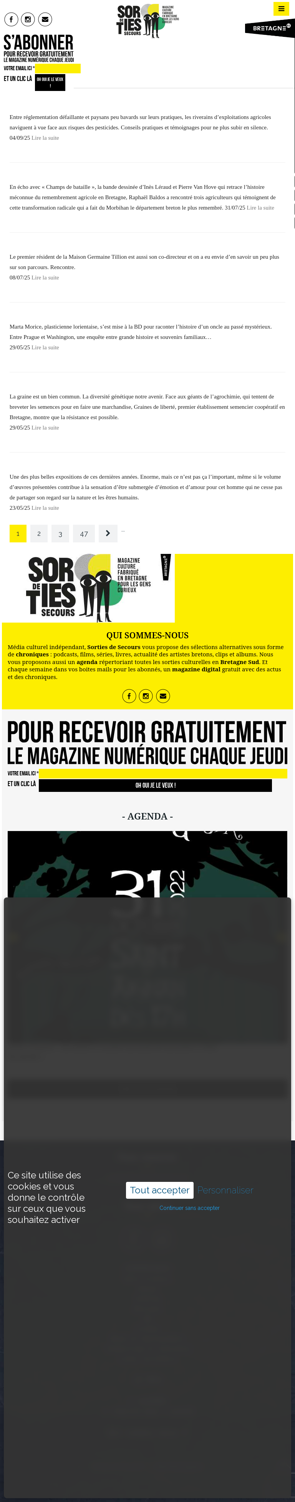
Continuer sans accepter (189, 1161)
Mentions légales (179, 1466)
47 (84, 533)
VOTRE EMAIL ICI (19, 68)
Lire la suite (45, 138)
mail (45, 19)
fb (11, 19)
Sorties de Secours (118, 1466)
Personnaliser (225, 1143)
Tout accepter (160, 1143)
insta (28, 19)
